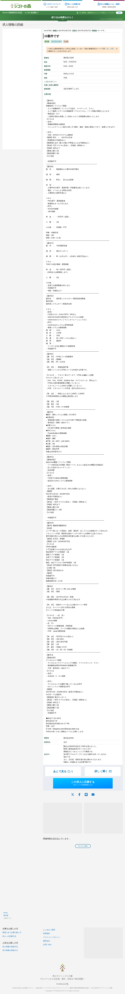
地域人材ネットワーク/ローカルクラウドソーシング (51, 988)
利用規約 (46, 933)
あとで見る (63, 771)
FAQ (119, 12)
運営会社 (46, 941)
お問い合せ (47, 945)
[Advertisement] (62, 818)
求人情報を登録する (10, 950)
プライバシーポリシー (51, 937)
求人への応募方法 (9, 936)
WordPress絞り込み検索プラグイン (23, 988)
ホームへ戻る (83, 846)
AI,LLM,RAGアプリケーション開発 (101, 988)
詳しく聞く (111, 49)
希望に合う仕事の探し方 (11, 932)
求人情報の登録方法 (10, 947)
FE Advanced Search (115, 19)
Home (5, 913)
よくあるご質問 (49, 930)
